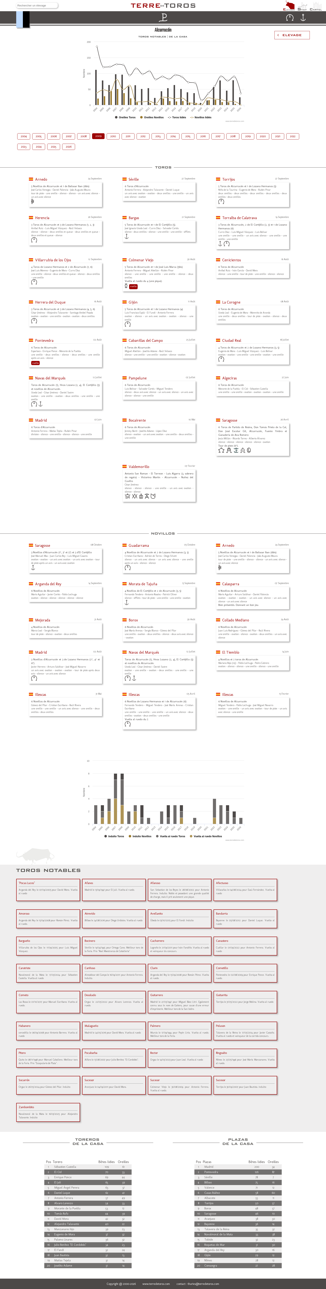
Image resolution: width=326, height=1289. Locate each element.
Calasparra (230, 584)
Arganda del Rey (48, 584)
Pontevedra (44, 340)
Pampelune (138, 378)
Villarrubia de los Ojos (53, 260)
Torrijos (228, 179)
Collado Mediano (235, 620)
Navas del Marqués (50, 378)
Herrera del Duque (50, 302)
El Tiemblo (230, 652)
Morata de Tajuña (143, 584)
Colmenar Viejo (141, 260)
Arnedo (41, 179)
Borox (133, 620)
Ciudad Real (231, 340)
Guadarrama (139, 545)
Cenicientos (231, 260)
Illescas (40, 694)
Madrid (41, 420)
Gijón (133, 302)
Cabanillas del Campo (146, 340)
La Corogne (231, 302)
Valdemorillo (139, 466)
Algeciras (229, 378)
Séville (134, 179)
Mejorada (42, 620)
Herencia (42, 218)
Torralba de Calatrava (239, 218)
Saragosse (229, 420)
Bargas (134, 218)
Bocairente (137, 420)
